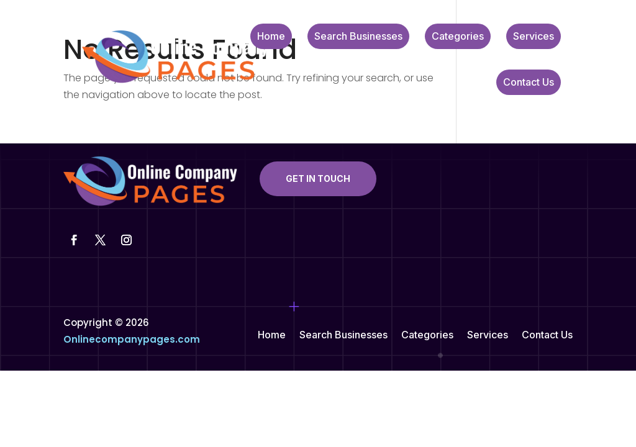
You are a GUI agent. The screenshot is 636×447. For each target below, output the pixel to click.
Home (271, 37)
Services (533, 37)
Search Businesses (358, 37)
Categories (458, 37)
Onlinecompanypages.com (131, 339)
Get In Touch (318, 178)
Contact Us (528, 83)
